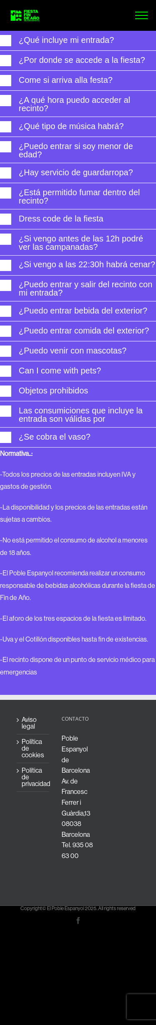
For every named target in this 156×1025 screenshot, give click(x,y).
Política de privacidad (33, 777)
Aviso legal (29, 723)
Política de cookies (33, 749)
